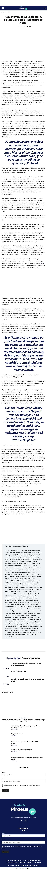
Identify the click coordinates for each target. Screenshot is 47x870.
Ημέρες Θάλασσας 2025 (18, 671)
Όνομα (3, 772)
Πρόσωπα (9, 12)
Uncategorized (23, 718)
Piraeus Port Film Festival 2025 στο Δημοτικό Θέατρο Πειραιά (23, 720)
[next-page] (5, 687)
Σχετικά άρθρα (13, 658)
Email (3, 779)
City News (6, 676)
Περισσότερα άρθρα (31, 658)
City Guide (6, 668)
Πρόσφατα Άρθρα (7, 692)
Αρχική (3, 12)
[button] (2, 8)
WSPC (42, 263)
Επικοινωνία (37, 862)
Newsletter (22, 862)
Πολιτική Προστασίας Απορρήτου (32, 860)
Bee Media (29, 862)
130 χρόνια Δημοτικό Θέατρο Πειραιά (21, 749)
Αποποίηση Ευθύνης (12, 862)
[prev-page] (3, 687)
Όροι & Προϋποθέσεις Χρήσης (13, 860)
